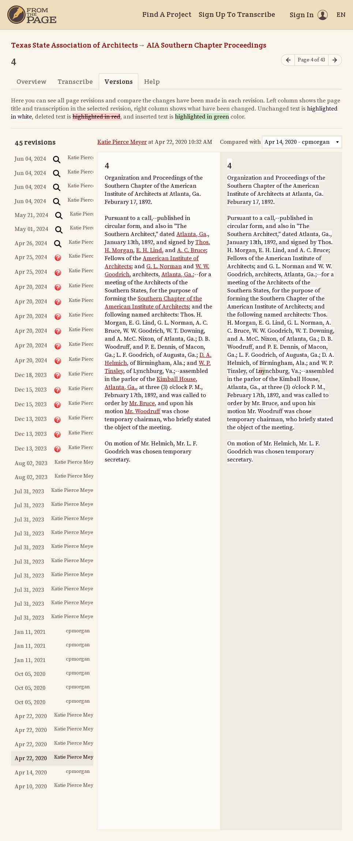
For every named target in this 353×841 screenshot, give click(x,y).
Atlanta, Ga (191, 234)
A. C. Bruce (191, 250)
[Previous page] (288, 60)
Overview (31, 81)
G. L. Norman (164, 266)
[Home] (31, 14)
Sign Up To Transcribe (237, 14)
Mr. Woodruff (142, 411)
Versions (118, 81)
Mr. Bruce (142, 403)
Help (152, 81)
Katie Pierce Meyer (122, 142)
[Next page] (335, 60)
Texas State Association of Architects (74, 45)
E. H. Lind (149, 250)
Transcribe (75, 81)
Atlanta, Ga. (177, 274)
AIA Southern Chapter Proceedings (206, 45)
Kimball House (176, 379)
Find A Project (166, 14)
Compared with (240, 142)
